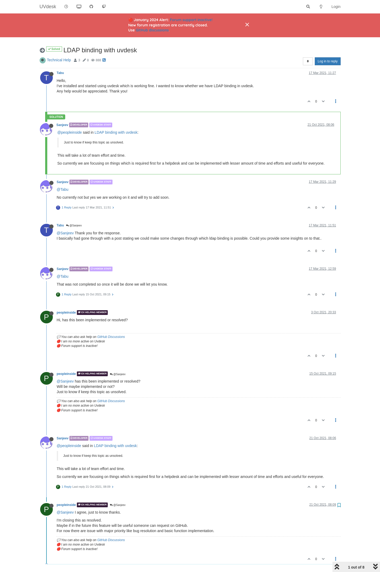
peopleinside (66, 312)
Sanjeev (62, 125)
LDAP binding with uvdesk (116, 132)
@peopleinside (69, 132)
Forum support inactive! (191, 19)
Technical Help (59, 60)
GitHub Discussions (111, 337)
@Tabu (63, 189)
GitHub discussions (152, 30)
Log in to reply (327, 61)
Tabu (60, 73)
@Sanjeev (74, 225)
